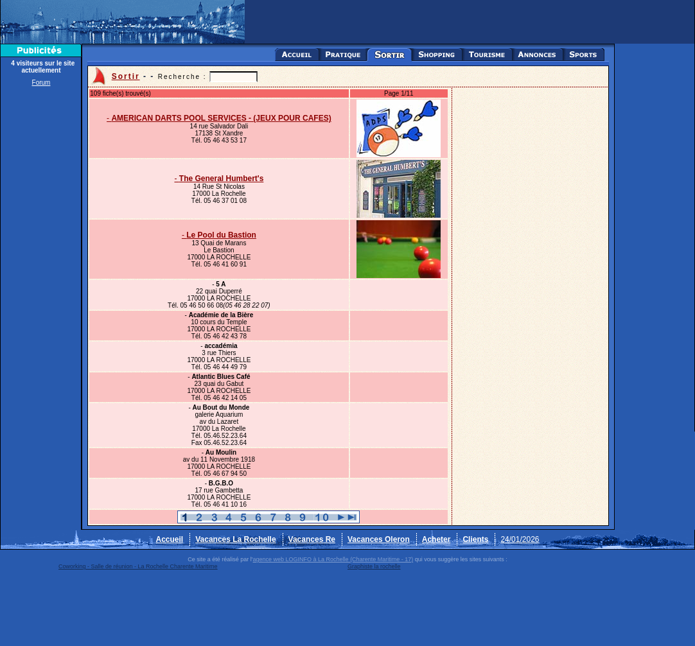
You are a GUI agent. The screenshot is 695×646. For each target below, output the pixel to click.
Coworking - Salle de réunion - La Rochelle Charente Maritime (138, 566)
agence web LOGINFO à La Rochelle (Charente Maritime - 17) (333, 559)
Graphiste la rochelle (374, 566)
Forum (41, 82)
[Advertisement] (41, 283)
